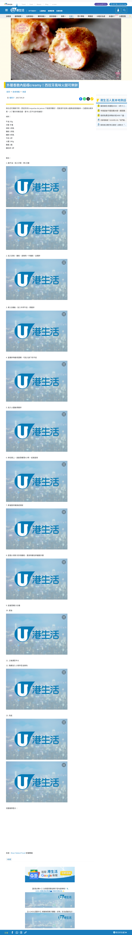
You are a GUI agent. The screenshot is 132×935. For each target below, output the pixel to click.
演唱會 (8, 16)
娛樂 (62, 16)
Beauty (39, 4)
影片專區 (81, 16)
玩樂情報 (29, 16)
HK (17, 4)
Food (31, 4)
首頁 (8, 91)
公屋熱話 (43, 11)
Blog (46, 4)
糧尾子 (12, 97)
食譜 (24, 91)
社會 (71, 16)
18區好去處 (101, 16)
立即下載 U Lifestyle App (119, 4)
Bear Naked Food (18, 853)
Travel (24, 4)
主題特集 (122, 16)
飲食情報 (52, 16)
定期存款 (59, 11)
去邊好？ (112, 16)
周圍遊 (90, 16)
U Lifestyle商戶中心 (101, 4)
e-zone (54, 4)
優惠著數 (18, 16)
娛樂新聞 (51, 11)
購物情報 (41, 16)
